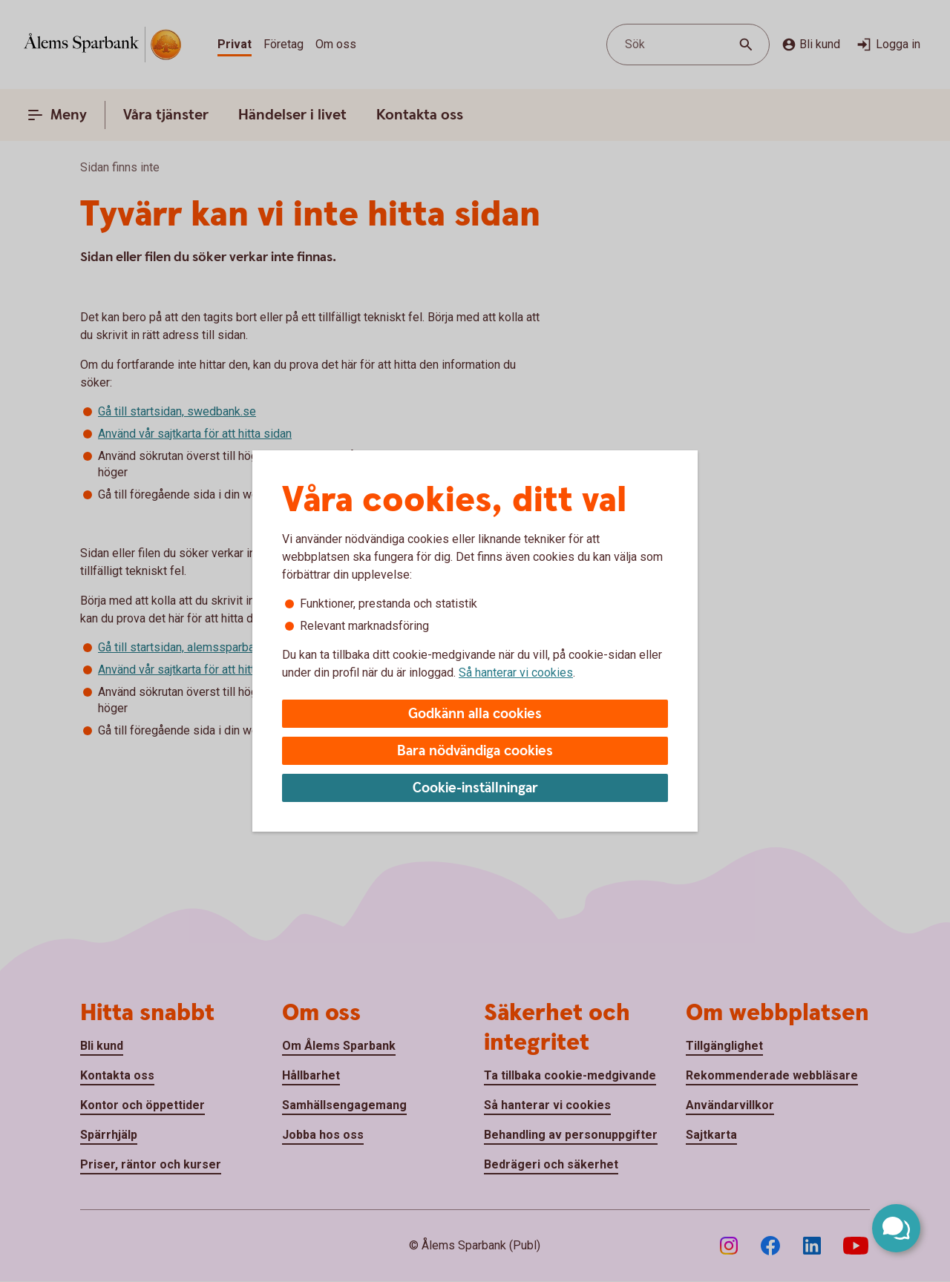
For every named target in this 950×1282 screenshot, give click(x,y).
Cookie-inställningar (475, 788)
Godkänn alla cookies (475, 714)
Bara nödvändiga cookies (475, 751)
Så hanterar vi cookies (516, 672)
